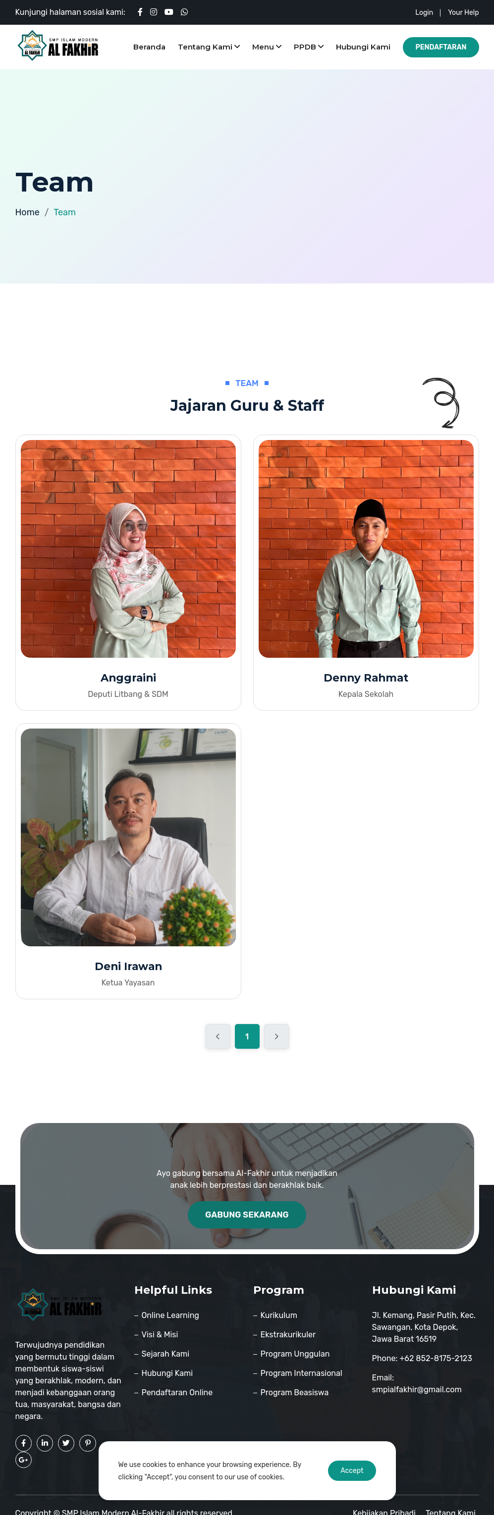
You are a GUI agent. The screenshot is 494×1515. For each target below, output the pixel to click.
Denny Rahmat (366, 678)
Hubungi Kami (363, 46)
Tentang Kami (209, 46)
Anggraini (128, 678)
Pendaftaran (440, 47)
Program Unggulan (295, 1355)
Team (65, 212)
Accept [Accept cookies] (351, 1470)
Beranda (149, 46)
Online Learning (170, 1316)
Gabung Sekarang (246, 1216)
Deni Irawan (128, 967)
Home (27, 212)
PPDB (309, 46)
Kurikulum (279, 1316)
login (424, 12)
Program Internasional (301, 1374)
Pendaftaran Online (177, 1393)
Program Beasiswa (295, 1393)
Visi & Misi (160, 1335)
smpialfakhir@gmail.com (417, 1390)
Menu (266, 46)
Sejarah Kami (166, 1355)
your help (463, 12)
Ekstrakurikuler (288, 1335)
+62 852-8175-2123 (435, 1359)
